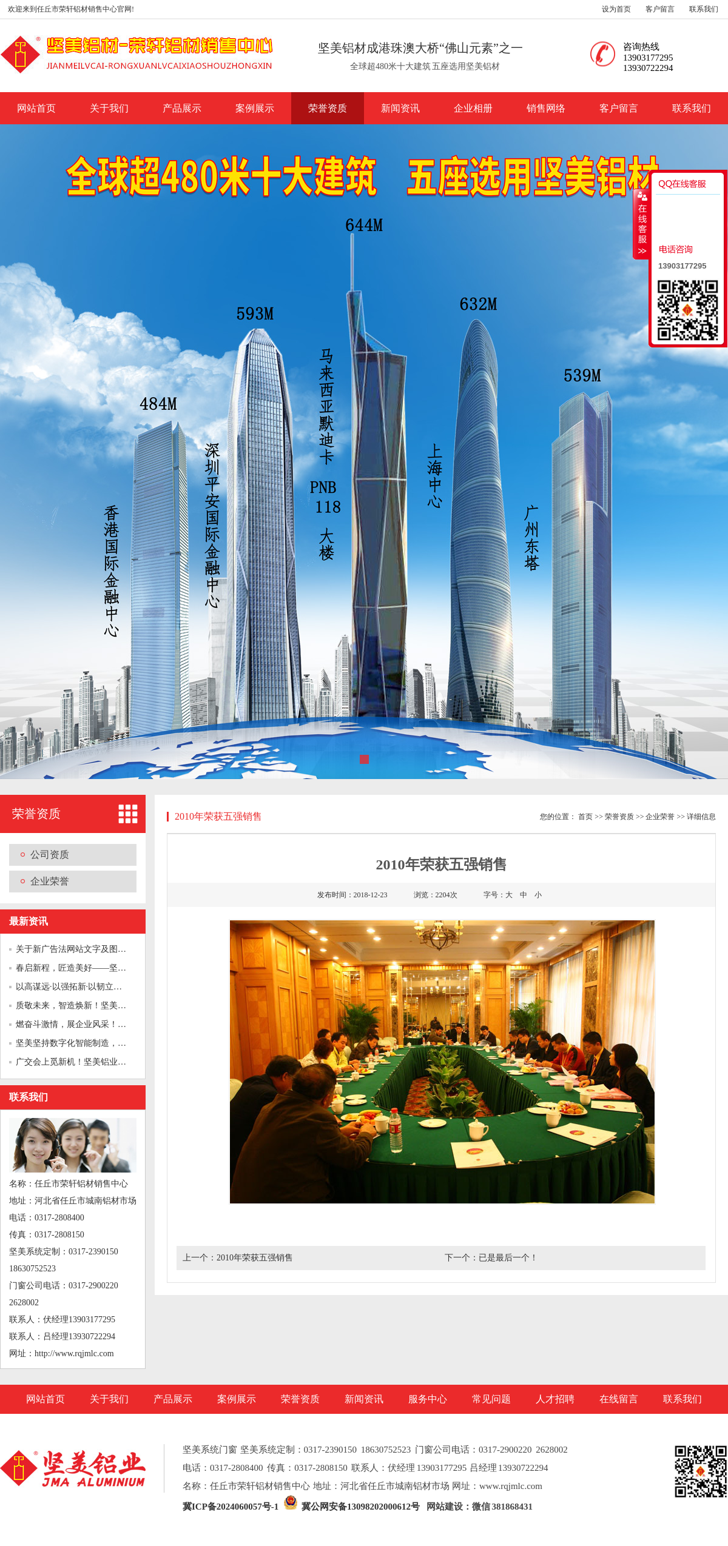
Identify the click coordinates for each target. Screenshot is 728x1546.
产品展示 (182, 108)
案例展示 (254, 108)
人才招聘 (555, 1399)
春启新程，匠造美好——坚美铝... (78, 967)
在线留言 (618, 1399)
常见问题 (491, 1399)
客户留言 (660, 9)
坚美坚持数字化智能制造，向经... (78, 1043)
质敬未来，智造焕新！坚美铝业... (78, 1005)
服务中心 (427, 1399)
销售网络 (546, 108)
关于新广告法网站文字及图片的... (78, 949)
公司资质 (49, 854)
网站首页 (36, 108)
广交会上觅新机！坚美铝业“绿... (76, 1061)
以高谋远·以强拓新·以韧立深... (72, 986)
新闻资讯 (400, 108)
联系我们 (703, 9)
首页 (585, 816)
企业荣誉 (49, 881)
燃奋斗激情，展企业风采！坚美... (78, 1024)
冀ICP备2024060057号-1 (230, 1506)
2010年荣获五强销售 (255, 1257)
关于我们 (109, 108)
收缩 (641, 223)
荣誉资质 (327, 108)
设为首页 (616, 9)
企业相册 (473, 108)
